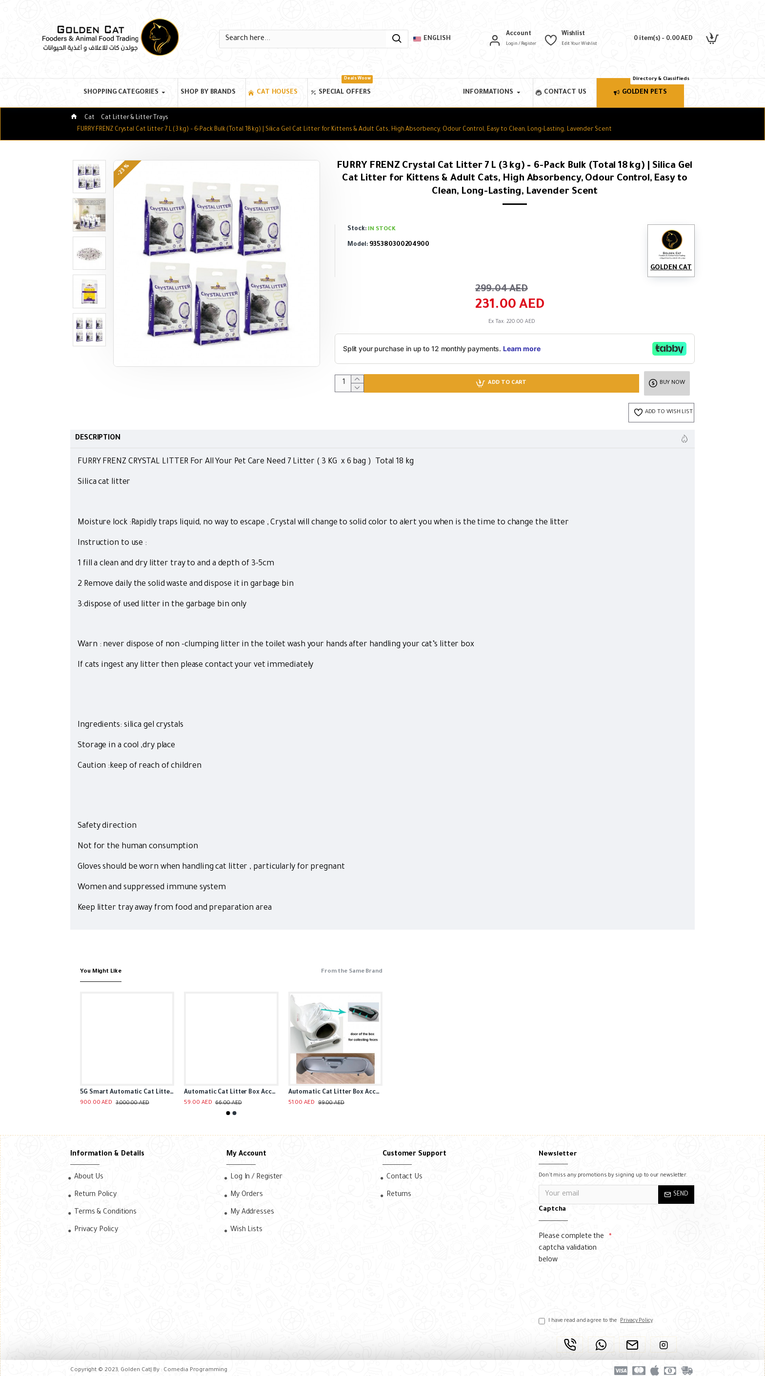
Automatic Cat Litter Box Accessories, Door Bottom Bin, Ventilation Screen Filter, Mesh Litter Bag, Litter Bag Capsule (335, 1087)
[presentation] (607, 1280)
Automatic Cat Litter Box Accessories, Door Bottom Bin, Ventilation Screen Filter (231, 1087)
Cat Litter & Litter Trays (134, 118)
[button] (228, 1108)
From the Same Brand (346, 966)
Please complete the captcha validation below (571, 1243)
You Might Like (104, 966)
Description (98, 441)
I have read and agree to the (596, 1315)
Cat (89, 118)
